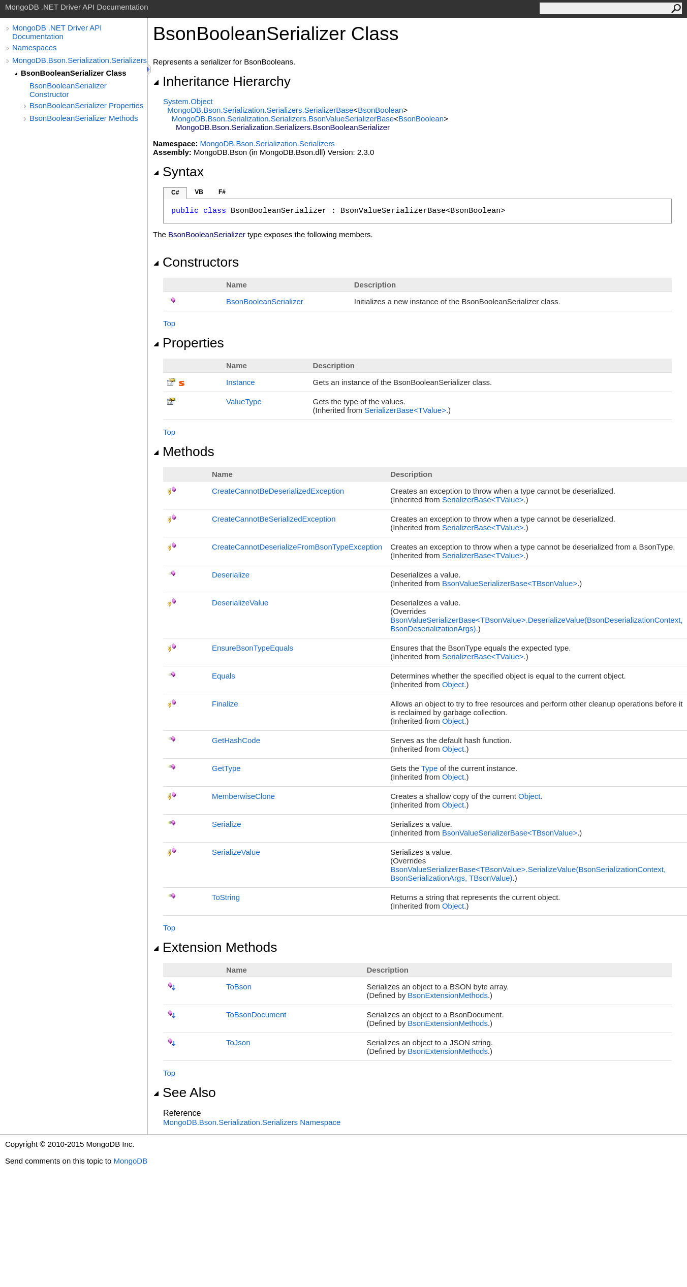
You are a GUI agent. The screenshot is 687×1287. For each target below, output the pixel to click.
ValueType (244, 401)
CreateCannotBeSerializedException (273, 518)
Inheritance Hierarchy (222, 81)
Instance (240, 382)
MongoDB (130, 1160)
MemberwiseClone (243, 796)
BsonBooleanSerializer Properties (86, 105)
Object (453, 684)
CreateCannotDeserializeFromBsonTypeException (297, 546)
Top (169, 323)
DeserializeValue (240, 602)
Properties (188, 342)
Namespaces (34, 47)
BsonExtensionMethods (448, 995)
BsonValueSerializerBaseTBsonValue (509, 583)
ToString (226, 897)
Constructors (196, 262)
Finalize (225, 703)
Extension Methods (215, 947)
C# (175, 192)
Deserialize (230, 574)
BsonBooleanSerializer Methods (83, 118)
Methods (183, 451)
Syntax (178, 171)
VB (199, 192)
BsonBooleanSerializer (264, 301)
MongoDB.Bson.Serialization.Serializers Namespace (251, 1122)
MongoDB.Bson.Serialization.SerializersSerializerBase (260, 110)
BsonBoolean (380, 110)
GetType (226, 768)
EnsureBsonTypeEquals (252, 648)
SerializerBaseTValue (405, 410)
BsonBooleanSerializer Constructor (68, 90)
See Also (184, 1092)
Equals (223, 675)
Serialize (226, 824)
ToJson (238, 1042)
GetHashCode (236, 740)
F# (222, 192)
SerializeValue (236, 852)
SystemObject (188, 101)
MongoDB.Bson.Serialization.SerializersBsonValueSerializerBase (283, 118)
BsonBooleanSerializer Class (74, 73)
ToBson (239, 986)
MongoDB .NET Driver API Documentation (57, 32)
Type (429, 768)
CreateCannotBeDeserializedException (278, 491)
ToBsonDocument (256, 1014)
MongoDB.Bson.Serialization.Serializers (79, 60)
